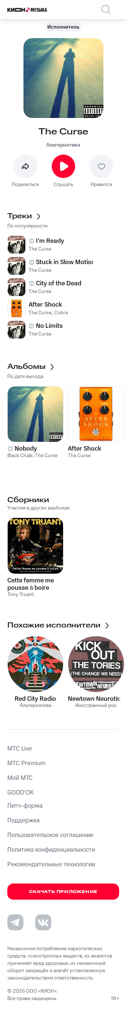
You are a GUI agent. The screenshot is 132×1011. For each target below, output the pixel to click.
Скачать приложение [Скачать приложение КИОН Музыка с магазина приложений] (63, 892)
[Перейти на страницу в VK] (43, 922)
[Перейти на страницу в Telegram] (15, 922)
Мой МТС (20, 778)
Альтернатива (63, 145)
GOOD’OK (20, 792)
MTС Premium (26, 763)
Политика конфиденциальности (51, 849)
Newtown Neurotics (96, 699)
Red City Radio (35, 699)
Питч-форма (25, 805)
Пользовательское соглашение (50, 835)
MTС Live (19, 748)
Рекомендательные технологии (51, 864)
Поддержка (23, 820)
